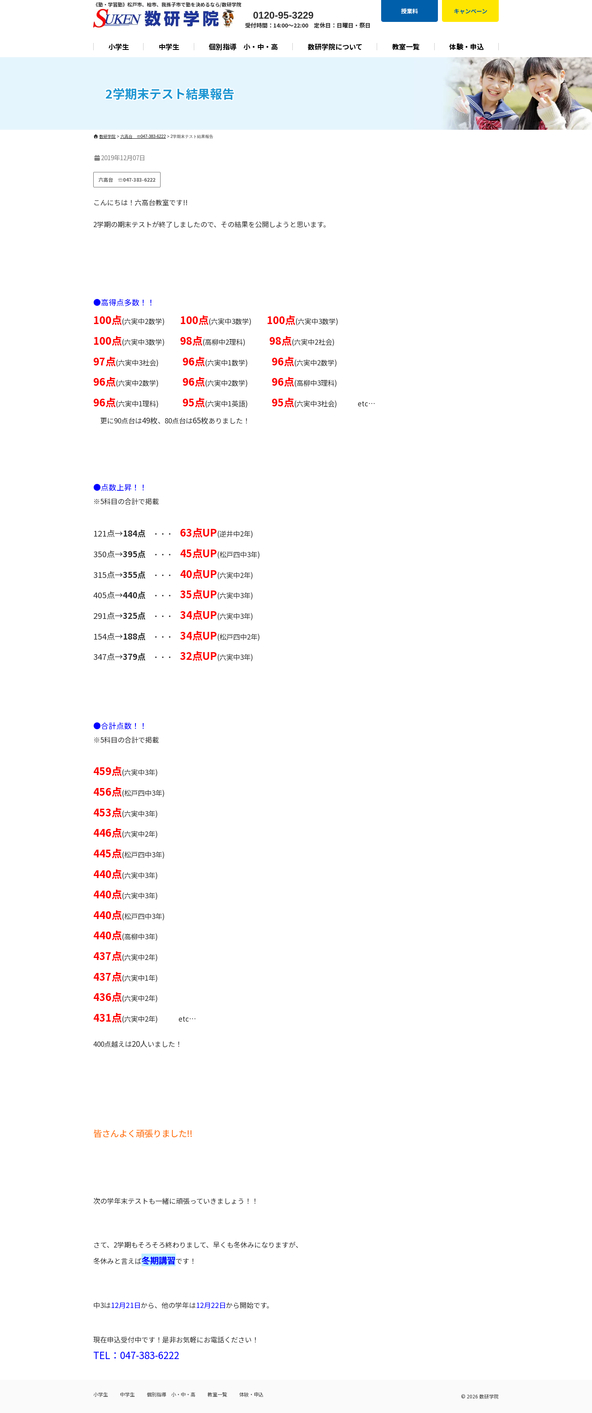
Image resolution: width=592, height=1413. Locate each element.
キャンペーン (470, 11)
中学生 (169, 46)
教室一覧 (406, 46)
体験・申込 (466, 46)
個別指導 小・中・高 (243, 46)
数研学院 (489, 1396)
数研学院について (335, 46)
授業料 (409, 11)
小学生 (118, 46)
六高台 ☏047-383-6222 (127, 179)
